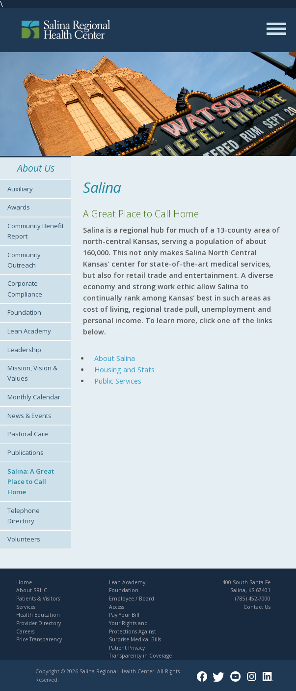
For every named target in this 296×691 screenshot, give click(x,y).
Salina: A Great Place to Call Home (30, 481)
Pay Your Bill (124, 614)
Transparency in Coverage (140, 655)
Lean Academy (29, 331)
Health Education (38, 614)
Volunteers (23, 539)
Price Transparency (39, 639)
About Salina (114, 358)
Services (25, 606)
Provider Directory (38, 623)
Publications (25, 452)
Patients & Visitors (38, 598)
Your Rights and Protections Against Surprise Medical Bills (135, 631)
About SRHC (31, 590)
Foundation (24, 312)
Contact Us (256, 606)
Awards (18, 207)
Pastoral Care (27, 433)
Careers (25, 631)
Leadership (24, 349)
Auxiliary (20, 188)
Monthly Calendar (33, 396)
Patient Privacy (127, 647)
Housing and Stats (124, 369)
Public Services (117, 381)
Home (24, 582)
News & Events (29, 415)
